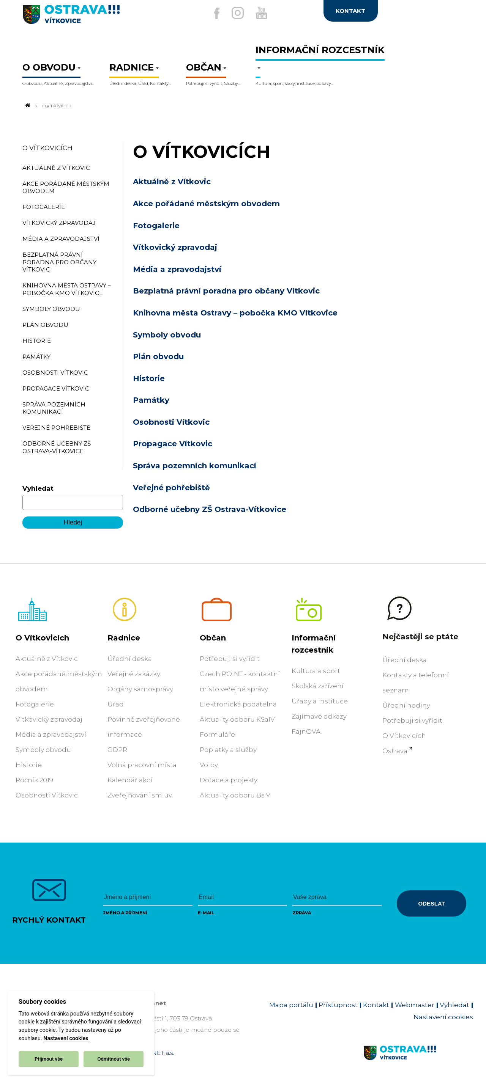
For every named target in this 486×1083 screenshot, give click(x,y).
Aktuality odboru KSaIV (237, 719)
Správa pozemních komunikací (194, 465)
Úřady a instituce (320, 701)
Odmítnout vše (113, 1059)
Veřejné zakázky (133, 674)
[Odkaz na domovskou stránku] (27, 106)
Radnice (123, 637)
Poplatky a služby (228, 749)
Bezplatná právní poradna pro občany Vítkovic (226, 290)
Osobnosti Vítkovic (171, 422)
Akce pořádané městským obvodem (206, 203)
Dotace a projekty (228, 780)
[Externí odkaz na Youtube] (265, 13)
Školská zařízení (318, 686)
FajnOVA (306, 731)
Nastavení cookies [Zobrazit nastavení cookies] (443, 1017)
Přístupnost (338, 1005)
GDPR (117, 749)
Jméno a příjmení (125, 912)
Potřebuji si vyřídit (230, 658)
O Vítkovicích (47, 148)
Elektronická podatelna (238, 704)
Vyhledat (38, 488)
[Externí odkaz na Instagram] (235, 13)
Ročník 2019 (34, 780)
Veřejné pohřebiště (171, 487)
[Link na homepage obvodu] (418, 1062)
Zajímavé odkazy (319, 716)
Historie (149, 378)
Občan (213, 637)
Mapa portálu (291, 1005)
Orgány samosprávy (140, 689)
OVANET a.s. (156, 1052)
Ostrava (394, 751)
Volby (209, 765)
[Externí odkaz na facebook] (208, 13)
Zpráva (301, 912)
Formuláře (217, 734)
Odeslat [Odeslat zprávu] (431, 903)
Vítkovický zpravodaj (175, 247)
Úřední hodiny (406, 705)
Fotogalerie (156, 225)
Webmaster (414, 1005)
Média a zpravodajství (177, 269)
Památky (151, 400)
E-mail (206, 912)
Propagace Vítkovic (172, 443)
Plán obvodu (158, 356)
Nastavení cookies (65, 1038)
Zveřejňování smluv (139, 795)
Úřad (115, 704)
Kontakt (376, 1005)
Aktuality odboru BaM (235, 795)
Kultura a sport (316, 671)
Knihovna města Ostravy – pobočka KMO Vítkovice (235, 312)
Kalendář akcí (129, 780)
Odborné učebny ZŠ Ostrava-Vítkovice (209, 509)
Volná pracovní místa (142, 765)
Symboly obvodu (167, 334)
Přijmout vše (49, 1059)
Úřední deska (129, 658)
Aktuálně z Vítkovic (172, 181)
